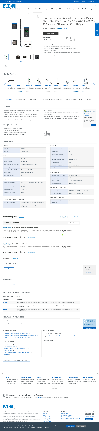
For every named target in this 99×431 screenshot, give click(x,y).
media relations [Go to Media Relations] (64, 413)
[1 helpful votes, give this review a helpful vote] (20, 237)
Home (4, 13)
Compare (18, 296)
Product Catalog (10, 13)
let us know (40, 397)
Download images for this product (52, 343)
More (21, 61)
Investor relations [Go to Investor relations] (47, 418)
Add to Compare (47, 37)
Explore (93, 125)
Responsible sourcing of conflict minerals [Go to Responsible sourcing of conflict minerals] (70, 418)
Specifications (20, 99)
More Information (81, 426)
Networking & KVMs (56, 9)
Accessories (33, 99)
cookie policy (46, 427)
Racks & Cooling (70, 9)
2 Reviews (65, 28)
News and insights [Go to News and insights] (47, 421)
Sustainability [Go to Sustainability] (46, 420)
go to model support (91, 328)
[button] (5, 84)
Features (9, 99)
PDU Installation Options (9, 346)
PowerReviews (21, 217)
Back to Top (15, 258)
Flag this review (31, 237)
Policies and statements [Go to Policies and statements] (66, 415)
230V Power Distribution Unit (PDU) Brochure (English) (16, 333)
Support (92, 9)
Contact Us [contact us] (88, 419)
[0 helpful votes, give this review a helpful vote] (20, 252)
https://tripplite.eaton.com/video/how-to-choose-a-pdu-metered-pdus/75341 (62, 335)
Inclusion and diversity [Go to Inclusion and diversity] (48, 416)
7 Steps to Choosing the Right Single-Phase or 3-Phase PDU (17, 352)
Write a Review (77, 216)
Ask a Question (9, 268)
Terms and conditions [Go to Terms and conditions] (66, 416)
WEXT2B (5, 305)
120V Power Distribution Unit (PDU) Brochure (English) (16, 337)
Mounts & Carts (82, 9)
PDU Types (6, 354)
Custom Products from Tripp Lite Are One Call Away (16, 348)
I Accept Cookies (70, 426)
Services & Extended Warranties (52, 99)
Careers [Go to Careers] (44, 415)
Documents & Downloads (74, 99)
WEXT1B (5, 302)
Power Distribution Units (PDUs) (23, 13)
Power (29, 9)
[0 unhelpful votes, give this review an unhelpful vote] (25, 237)
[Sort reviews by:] (73, 223)
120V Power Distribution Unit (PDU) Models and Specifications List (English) (21, 335)
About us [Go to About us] (45, 413)
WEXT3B (5, 309)
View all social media (89, 416)
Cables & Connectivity (41, 9)
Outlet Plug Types (8, 350)
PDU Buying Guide (8, 344)
